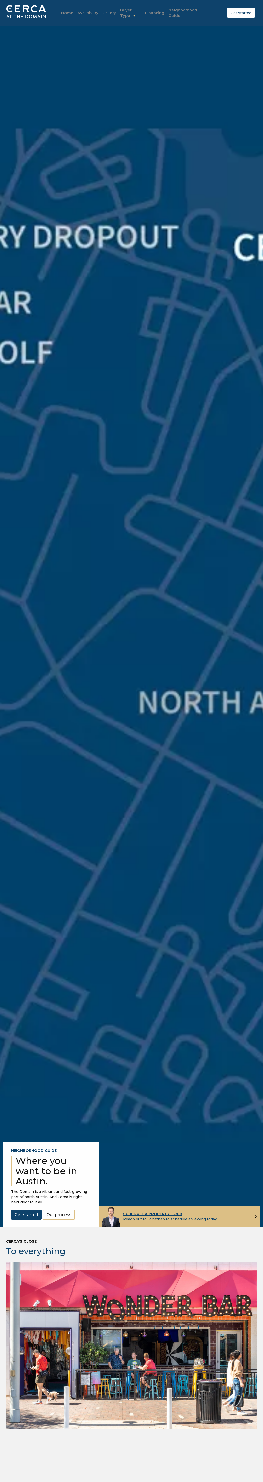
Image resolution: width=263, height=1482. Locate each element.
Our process (58, 1214)
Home (66, 12)
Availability (86, 12)
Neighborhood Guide (178, 12)
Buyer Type (127, 10)
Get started (241, 12)
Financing (152, 12)
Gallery (106, 12)
